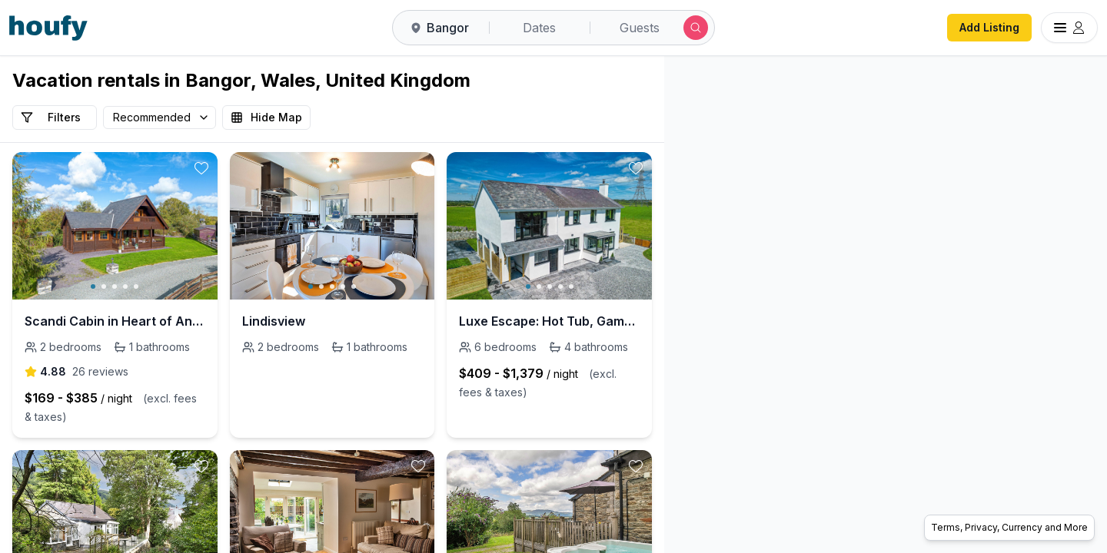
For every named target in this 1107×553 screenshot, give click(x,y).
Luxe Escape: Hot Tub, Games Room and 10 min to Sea (549, 321)
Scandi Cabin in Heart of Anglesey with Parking (115, 321)
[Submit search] (695, 27)
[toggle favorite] (201, 168)
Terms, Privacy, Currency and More (1009, 527)
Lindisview (273, 321)
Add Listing (989, 27)
